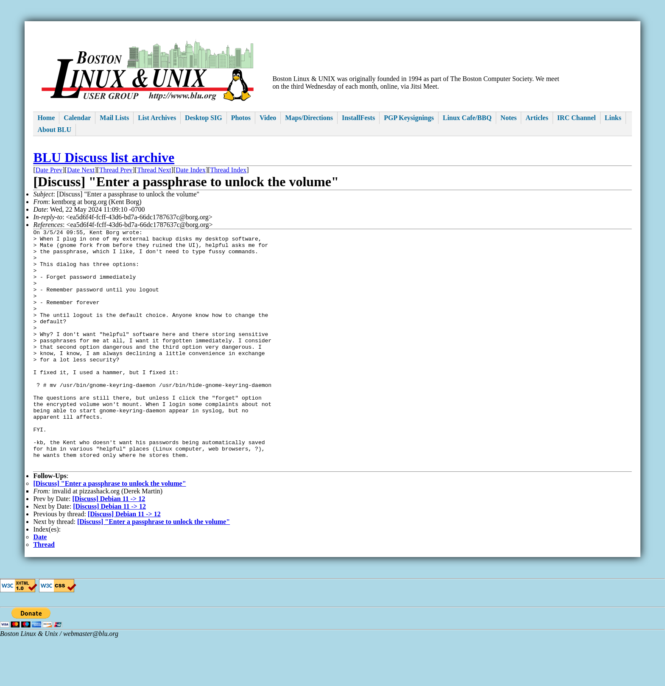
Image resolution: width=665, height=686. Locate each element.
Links (613, 117)
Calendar (77, 117)
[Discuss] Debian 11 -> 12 (108, 547)
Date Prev (49, 170)
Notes (508, 117)
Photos (241, 117)
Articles (536, 117)
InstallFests (358, 117)
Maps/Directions (309, 117)
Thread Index (228, 170)
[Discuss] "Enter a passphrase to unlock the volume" (109, 531)
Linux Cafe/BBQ (467, 117)
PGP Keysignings (409, 117)
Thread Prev (116, 170)
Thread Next (154, 170)
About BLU (54, 129)
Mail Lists (114, 117)
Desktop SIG (203, 117)
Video (268, 117)
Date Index (191, 170)
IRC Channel (576, 117)
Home (46, 117)
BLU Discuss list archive (103, 157)
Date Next (81, 170)
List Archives (157, 117)
